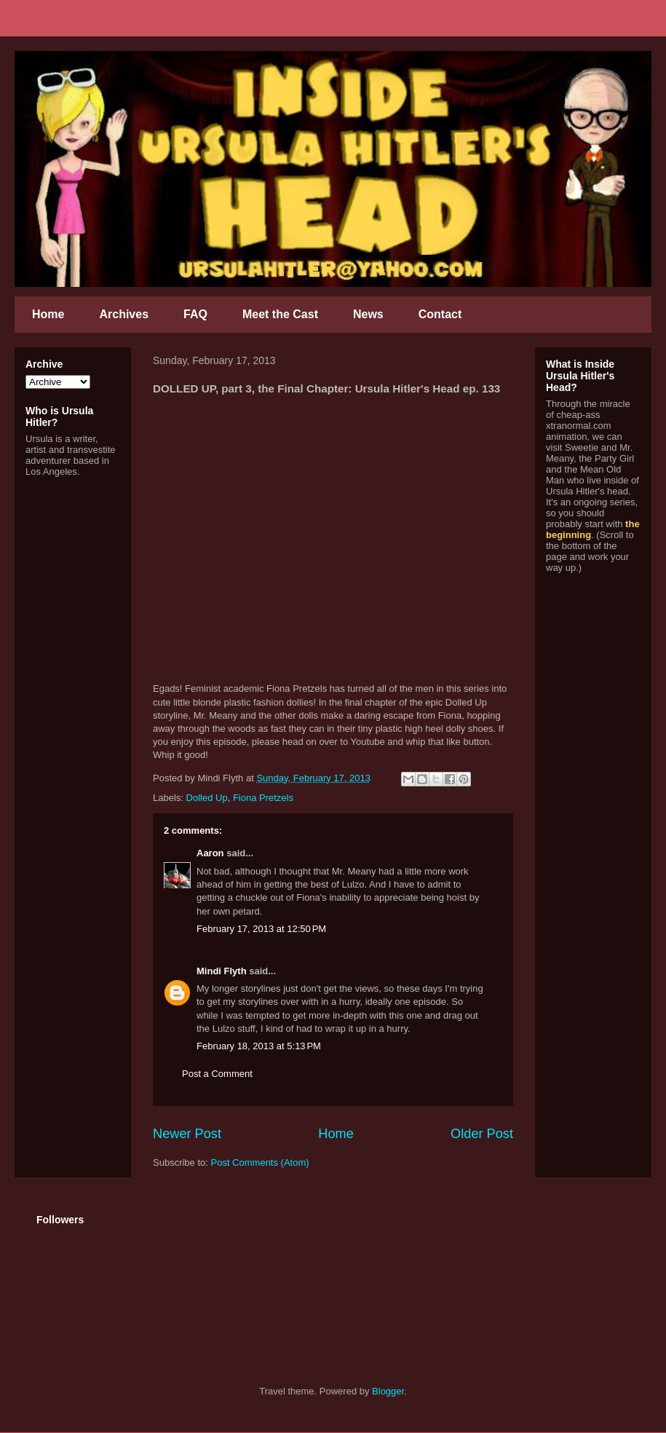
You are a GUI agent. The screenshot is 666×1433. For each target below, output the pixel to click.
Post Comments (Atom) (260, 1162)
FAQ (195, 314)
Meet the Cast (280, 314)
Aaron (210, 853)
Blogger (388, 1391)
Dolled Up (207, 797)
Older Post (482, 1133)
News (368, 314)
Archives (123, 314)
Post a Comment (217, 1073)
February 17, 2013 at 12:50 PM (261, 928)
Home (48, 314)
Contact (440, 314)
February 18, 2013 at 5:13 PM (259, 1046)
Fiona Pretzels (263, 797)
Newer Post (187, 1133)
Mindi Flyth (222, 971)
